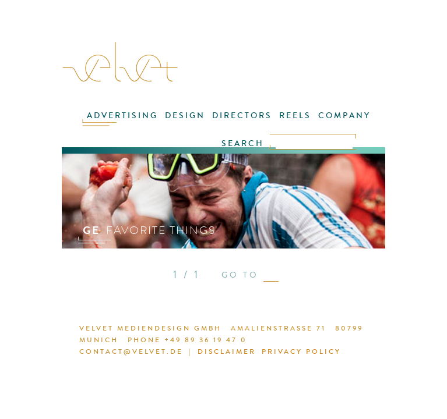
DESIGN (165, 122)
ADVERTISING (108, 122)
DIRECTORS (217, 122)
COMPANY (309, 122)
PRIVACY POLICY (273, 353)
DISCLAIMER (205, 353)
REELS (265, 122)
